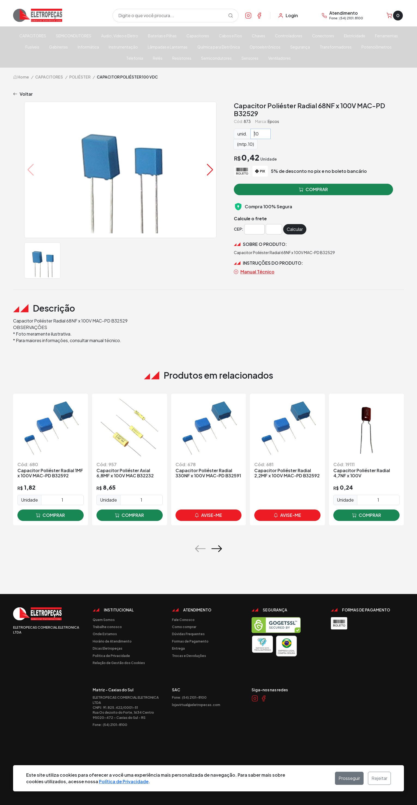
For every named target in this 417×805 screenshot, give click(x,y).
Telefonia (134, 58)
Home (21, 76)
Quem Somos (104, 619)
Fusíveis (32, 46)
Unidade (29, 500)
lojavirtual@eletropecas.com (196, 705)
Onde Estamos (105, 634)
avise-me (208, 515)
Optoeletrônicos (265, 46)
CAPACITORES (32, 35)
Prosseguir (349, 778)
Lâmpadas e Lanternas (168, 46)
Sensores (249, 58)
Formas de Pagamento (190, 641)
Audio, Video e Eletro (119, 35)
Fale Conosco (183, 619)
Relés (157, 58)
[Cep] (254, 229)
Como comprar (184, 627)
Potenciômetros (376, 46)
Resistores (181, 58)
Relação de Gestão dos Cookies (119, 663)
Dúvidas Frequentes (188, 634)
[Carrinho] (394, 15)
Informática (88, 46)
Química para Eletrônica (218, 46)
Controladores (288, 35)
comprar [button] (313, 189)
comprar (50, 515)
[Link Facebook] (259, 15)
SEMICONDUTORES (73, 35)
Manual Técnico (254, 272)
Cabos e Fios (230, 35)
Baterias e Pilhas (162, 35)
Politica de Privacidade (111, 655)
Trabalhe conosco (107, 627)
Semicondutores (216, 58)
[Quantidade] (260, 134)
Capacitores (197, 35)
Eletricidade (354, 35)
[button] (210, 170)
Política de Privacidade (124, 781)
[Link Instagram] (248, 15)
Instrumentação (123, 46)
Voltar (23, 94)
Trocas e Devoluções (189, 655)
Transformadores (336, 46)
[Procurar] (230, 15)
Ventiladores (279, 58)
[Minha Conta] (288, 15)
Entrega (178, 648)
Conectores (323, 35)
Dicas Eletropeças (107, 648)
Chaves (258, 35)
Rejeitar (379, 778)
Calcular (295, 229)
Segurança (300, 46)
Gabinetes (58, 46)
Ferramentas (386, 35)
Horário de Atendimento (112, 641)
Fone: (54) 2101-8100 (110, 724)
